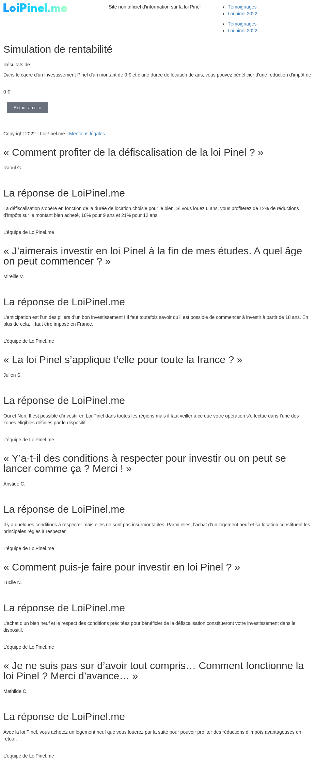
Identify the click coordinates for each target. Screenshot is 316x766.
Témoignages (242, 7)
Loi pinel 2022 (242, 13)
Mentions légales (87, 133)
